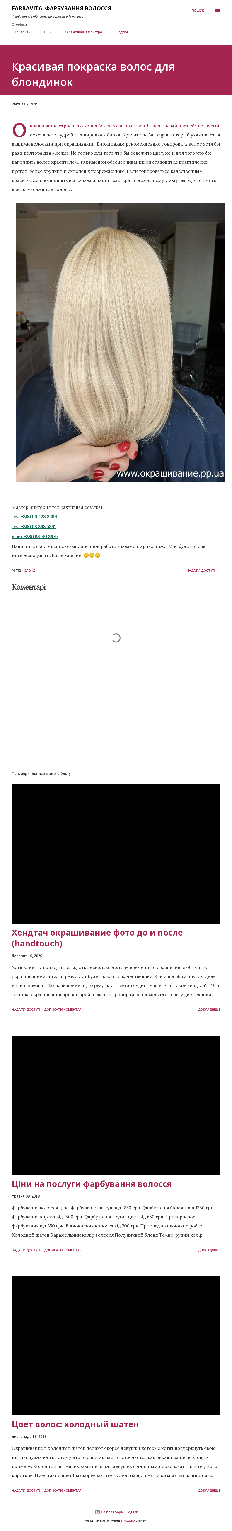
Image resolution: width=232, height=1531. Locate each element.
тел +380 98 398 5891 (34, 526)
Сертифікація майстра (80, 32)
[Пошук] (198, 10)
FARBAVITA (129, 1520)
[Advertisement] (116, 732)
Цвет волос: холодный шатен (75, 1424)
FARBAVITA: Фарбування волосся (61, 8)
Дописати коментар (62, 1009)
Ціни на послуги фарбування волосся (92, 1183)
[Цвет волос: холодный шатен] (116, 1345)
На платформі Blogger (116, 1512)
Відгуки (119, 32)
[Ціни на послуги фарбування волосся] (116, 1105)
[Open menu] (217, 10)
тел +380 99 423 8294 (34, 516)
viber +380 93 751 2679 (35, 536)
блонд (29, 570)
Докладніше (209, 1009)
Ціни (45, 32)
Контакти (20, 32)
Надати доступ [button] (201, 570)
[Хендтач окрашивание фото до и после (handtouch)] (116, 853)
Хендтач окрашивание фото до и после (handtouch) (97, 938)
